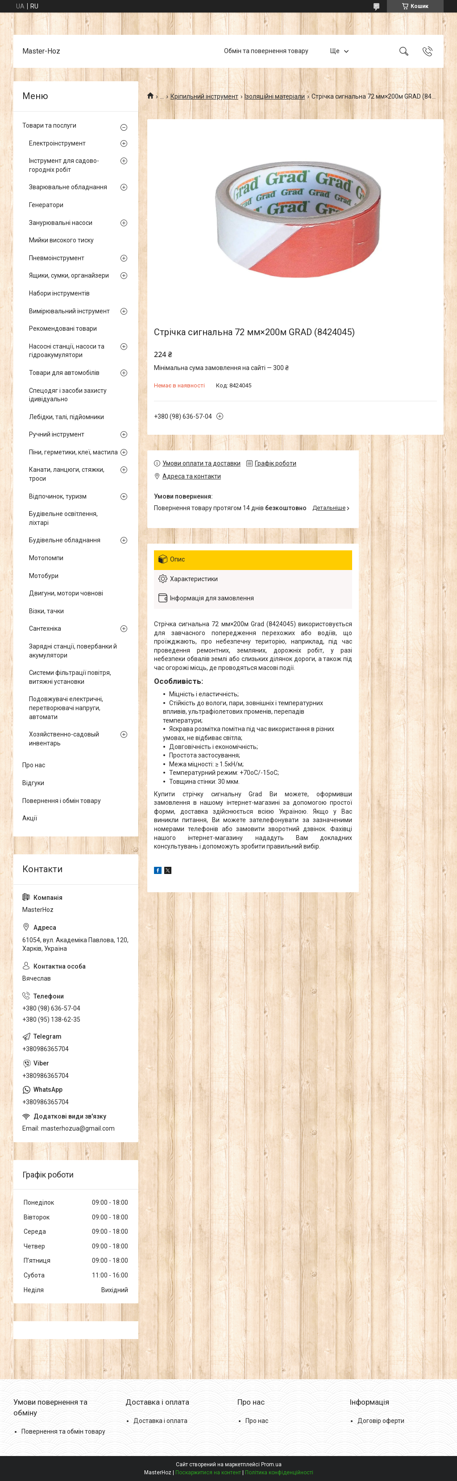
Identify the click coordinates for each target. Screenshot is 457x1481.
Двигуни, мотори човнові (66, 593)
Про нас (33, 765)
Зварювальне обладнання (68, 187)
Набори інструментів (59, 293)
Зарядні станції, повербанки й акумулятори (73, 651)
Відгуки (33, 782)
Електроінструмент (57, 143)
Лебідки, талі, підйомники (66, 416)
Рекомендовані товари (63, 328)
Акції (29, 818)
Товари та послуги (49, 125)
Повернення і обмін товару (61, 800)
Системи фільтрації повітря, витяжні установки (70, 677)
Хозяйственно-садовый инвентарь (64, 739)
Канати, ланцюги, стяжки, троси (66, 474)
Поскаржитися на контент (208, 1472)
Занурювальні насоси (60, 222)
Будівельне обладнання (64, 540)
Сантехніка (45, 628)
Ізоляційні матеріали (275, 96)
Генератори (46, 204)
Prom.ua (271, 1464)
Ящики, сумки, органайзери (69, 275)
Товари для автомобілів (64, 372)
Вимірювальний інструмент (69, 311)
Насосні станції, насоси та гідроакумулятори (66, 351)
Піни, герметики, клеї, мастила (73, 452)
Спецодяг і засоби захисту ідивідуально (68, 395)
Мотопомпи (46, 558)
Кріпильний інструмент (204, 96)
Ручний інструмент (56, 434)
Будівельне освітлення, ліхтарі (63, 518)
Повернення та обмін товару (63, 1431)
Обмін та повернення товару (266, 50)
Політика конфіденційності (279, 1472)
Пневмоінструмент (56, 258)
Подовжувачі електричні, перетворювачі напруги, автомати (66, 707)
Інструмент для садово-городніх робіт (64, 165)
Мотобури (43, 575)
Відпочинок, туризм (58, 496)
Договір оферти (380, 1420)
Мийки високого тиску (61, 240)
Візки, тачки (46, 611)
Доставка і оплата (160, 1420)
